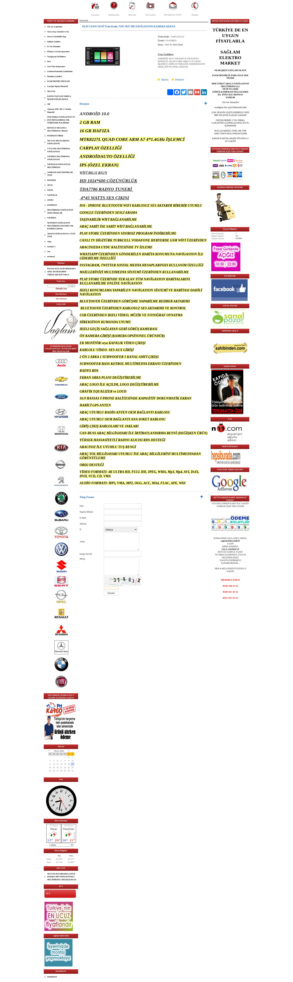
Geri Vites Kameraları (56, 66)
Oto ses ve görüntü (54, 27)
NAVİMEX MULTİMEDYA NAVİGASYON (58, 157)
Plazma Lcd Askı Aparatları (58, 51)
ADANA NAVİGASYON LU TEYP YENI (61, 235)
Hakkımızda (113, 15)
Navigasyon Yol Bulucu (56, 57)
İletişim (195, 15)
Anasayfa (95, 15)
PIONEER (51, 180)
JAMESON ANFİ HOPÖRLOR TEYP (60, 173)
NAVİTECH (52, 195)
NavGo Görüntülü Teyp (56, 37)
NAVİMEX (51, 218)
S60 (48, 104)
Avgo (49, 241)
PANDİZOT (52, 205)
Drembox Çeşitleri (54, 76)
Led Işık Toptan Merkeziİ (57, 86)
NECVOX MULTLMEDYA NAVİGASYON (58, 142)
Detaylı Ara (61, 288)
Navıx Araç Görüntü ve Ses (58, 32)
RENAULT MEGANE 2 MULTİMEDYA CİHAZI (57, 129)
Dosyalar (132, 15)
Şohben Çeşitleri (53, 42)
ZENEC (50, 200)
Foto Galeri (150, 15)
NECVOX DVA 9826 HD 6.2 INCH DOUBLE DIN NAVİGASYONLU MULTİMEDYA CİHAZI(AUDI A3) (61, 877)
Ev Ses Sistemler (54, 46)
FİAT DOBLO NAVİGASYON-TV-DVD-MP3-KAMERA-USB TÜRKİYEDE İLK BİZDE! (61, 120)
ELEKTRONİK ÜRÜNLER (58, 81)
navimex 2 (51, 247)
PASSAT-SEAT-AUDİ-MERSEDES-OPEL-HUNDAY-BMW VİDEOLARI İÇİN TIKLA (61, 271)
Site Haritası (61, 298)
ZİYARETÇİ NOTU (173, 15)
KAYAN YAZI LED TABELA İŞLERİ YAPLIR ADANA (59, 97)
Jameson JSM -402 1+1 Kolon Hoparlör (59, 110)
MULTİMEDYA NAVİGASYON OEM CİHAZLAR (60, 211)
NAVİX (50, 190)
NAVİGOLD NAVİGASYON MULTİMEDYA (58, 165)
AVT (48, 893)
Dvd (49, 61)
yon (48, 251)
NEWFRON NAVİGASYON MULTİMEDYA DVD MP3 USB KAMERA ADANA (60, 226)
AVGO (50, 185)
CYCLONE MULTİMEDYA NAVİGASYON (58, 150)
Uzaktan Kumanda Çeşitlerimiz (60, 71)
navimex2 (51, 256)
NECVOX (51, 91)
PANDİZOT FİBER (55, 136)
